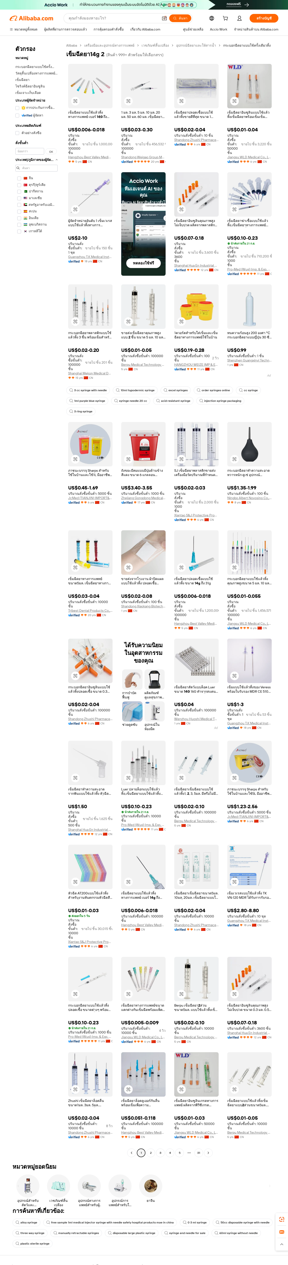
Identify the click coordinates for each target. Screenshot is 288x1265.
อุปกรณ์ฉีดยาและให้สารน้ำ (196, 45)
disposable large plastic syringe (131, 1233)
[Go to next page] (208, 1153)
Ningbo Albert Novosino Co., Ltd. (249, 498)
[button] (164, 18)
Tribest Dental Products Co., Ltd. (90, 610)
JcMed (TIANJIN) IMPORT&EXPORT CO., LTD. (90, 498)
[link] (282, 1219)
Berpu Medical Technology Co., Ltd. (143, 365)
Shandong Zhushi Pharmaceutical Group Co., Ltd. (196, 140)
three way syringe (30, 1233)
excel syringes (176, 390)
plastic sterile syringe (32, 1244)
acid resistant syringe (173, 401)
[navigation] (36, 599)
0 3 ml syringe (195, 1222)
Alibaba (71, 45)
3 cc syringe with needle (88, 390)
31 (198, 1153)
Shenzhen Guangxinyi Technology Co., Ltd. (249, 360)
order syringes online (213, 390)
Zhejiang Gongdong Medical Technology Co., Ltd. (143, 498)
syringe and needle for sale (184, 1233)
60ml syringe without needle (236, 1233)
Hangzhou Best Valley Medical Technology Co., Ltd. (90, 157)
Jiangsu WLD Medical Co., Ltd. (249, 157)
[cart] (226, 19)
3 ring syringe (80, 411)
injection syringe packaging (220, 401)
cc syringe (248, 390)
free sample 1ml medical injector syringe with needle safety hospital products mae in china (110, 1222)
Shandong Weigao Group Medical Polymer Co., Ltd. (143, 157)
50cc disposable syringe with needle (243, 1222)
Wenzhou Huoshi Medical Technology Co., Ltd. (196, 719)
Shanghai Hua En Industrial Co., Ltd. (196, 265)
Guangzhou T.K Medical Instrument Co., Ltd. (90, 257)
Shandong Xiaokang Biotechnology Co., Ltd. (143, 606)
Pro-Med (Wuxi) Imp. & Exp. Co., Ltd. (249, 269)
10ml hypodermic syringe (135, 390)
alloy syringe (26, 1222)
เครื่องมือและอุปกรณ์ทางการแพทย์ (109, 45)
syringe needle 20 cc (130, 401)
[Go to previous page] (131, 1153)
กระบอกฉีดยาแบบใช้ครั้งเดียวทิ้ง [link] (247, 45)
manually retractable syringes (76, 1233)
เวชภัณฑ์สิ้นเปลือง (155, 45)
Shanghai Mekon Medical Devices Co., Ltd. (90, 373)
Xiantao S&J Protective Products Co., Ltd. (196, 515)
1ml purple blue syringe (87, 401)
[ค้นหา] (180, 18)
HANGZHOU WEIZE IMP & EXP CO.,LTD (196, 365)
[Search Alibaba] (113, 18)
